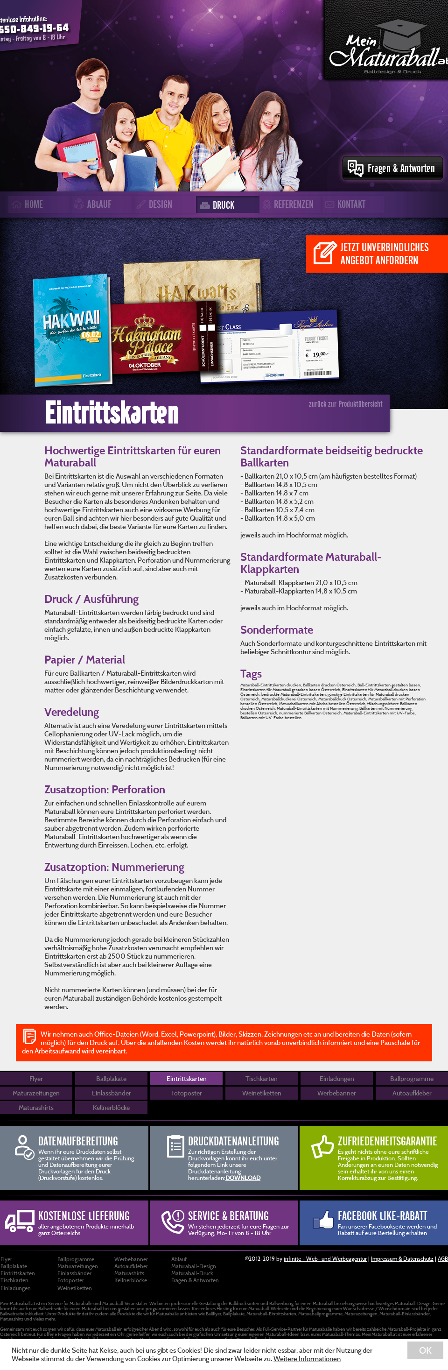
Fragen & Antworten (195, 1280)
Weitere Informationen (307, 1358)
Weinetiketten (261, 1093)
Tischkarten (261, 1078)
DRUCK (215, 205)
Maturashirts (36, 1107)
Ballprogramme (412, 1078)
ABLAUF (91, 205)
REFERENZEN (286, 204)
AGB (443, 1258)
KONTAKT (343, 204)
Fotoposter (186, 1093)
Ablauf (179, 1259)
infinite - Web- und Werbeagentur (325, 1258)
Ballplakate (111, 1078)
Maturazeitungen (36, 1093)
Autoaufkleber (412, 1093)
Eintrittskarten (187, 1078)
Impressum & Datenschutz (402, 1258)
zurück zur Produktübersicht (346, 404)
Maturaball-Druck (192, 1273)
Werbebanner (336, 1093)
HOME (25, 204)
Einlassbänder (111, 1093)
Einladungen (337, 1078)
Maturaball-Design (193, 1266)
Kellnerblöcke (111, 1107)
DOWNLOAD (242, 1177)
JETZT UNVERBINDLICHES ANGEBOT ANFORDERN (371, 253)
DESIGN (152, 204)
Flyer (36, 1078)
